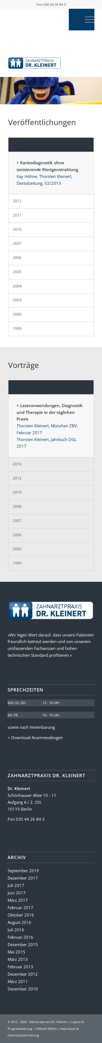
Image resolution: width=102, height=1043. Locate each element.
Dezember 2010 (23, 989)
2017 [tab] (17, 386)
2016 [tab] (17, 463)
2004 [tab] (17, 286)
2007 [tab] (17, 243)
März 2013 (18, 959)
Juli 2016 (16, 929)
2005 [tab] (17, 271)
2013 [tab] (17, 144)
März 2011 (18, 981)
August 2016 (19, 922)
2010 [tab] (17, 229)
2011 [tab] (17, 215)
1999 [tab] (17, 328)
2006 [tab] (17, 257)
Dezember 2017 (23, 878)
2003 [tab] (17, 299)
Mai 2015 (16, 952)
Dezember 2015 (23, 944)
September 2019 (23, 870)
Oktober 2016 (21, 915)
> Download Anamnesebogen (35, 737)
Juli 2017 (16, 885)
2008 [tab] (17, 506)
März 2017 (18, 900)
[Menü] (86, 19)
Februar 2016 (20, 937)
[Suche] (74, 19)
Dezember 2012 (23, 974)
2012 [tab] (17, 200)
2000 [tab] (17, 314)
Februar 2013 (20, 966)
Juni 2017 (17, 892)
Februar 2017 (20, 907)
